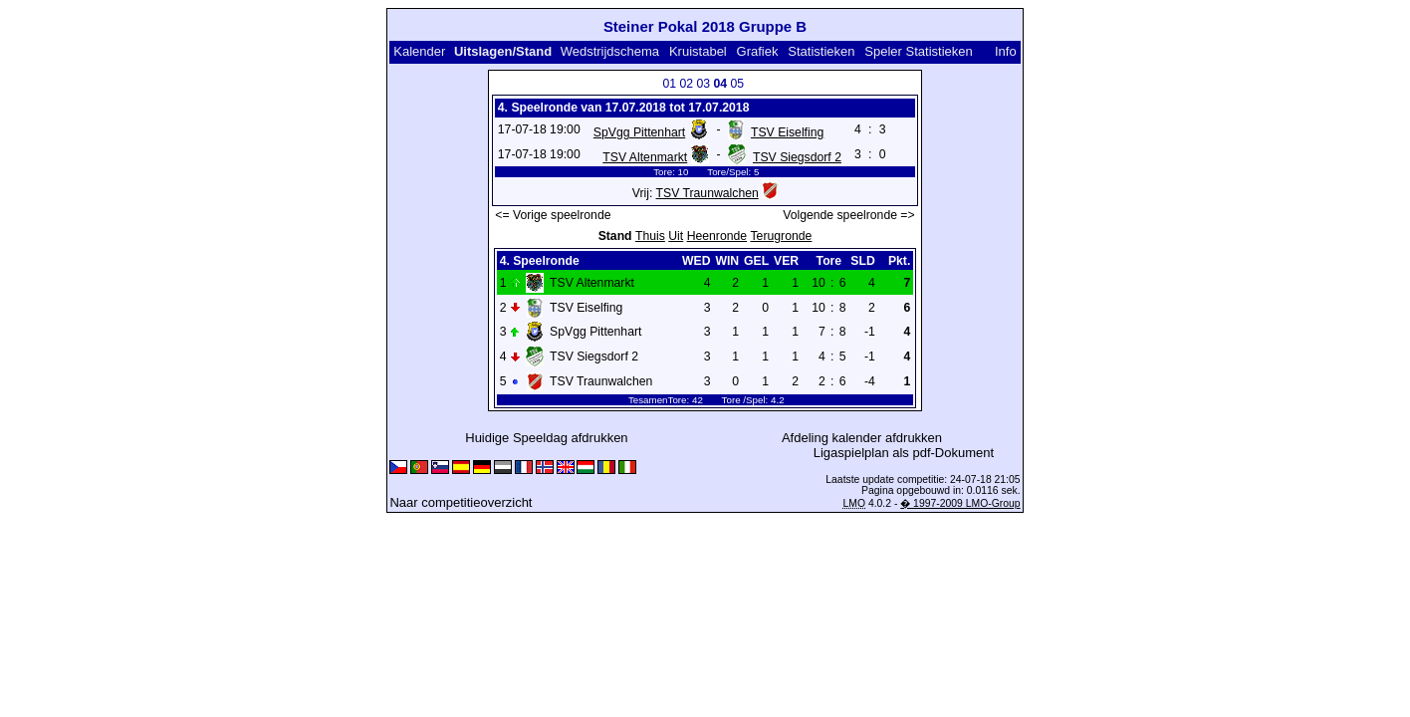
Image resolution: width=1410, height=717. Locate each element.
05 (737, 84)
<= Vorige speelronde (552, 215)
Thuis (650, 236)
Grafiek (758, 51)
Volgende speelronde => (849, 215)
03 (703, 84)
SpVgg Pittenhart (639, 132)
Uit (675, 236)
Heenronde (717, 236)
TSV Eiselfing (787, 132)
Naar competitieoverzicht (460, 502)
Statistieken (821, 51)
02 (686, 84)
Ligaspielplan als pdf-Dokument (904, 452)
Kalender (419, 51)
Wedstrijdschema (610, 51)
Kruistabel (698, 51)
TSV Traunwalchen (707, 193)
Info (1006, 51)
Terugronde (782, 236)
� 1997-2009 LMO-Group (960, 503)
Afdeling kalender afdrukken (862, 437)
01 (669, 84)
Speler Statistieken (918, 51)
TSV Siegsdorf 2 (797, 157)
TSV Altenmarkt (644, 157)
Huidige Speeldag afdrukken (546, 437)
